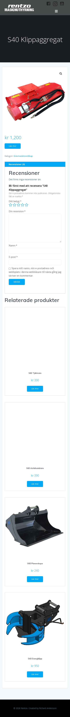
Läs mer (12, 146)
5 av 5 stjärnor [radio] (26, 205)
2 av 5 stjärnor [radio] (14, 205)
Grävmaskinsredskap (23, 156)
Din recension (17, 211)
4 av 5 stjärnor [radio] (22, 205)
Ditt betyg (15, 201)
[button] (60, 73)
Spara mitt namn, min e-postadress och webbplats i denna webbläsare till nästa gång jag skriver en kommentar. (35, 272)
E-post (13, 257)
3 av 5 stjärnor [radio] (18, 205)
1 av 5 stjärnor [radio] (10, 205)
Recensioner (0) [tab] (17, 164)
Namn (13, 245)
